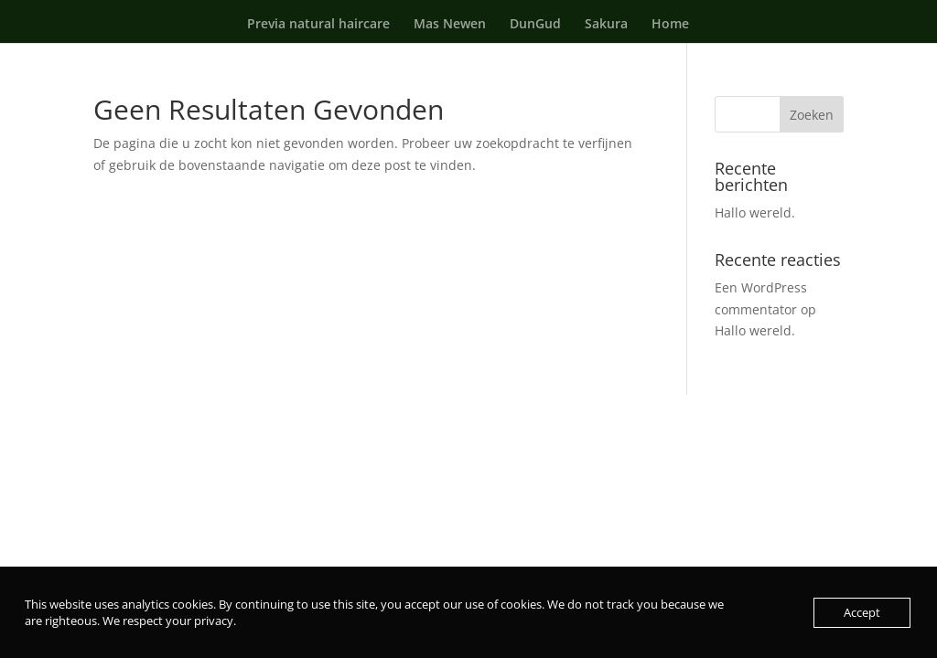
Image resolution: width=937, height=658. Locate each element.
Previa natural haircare (318, 24)
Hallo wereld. (755, 212)
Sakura (606, 24)
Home (670, 24)
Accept (862, 612)
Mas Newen (450, 24)
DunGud (535, 24)
